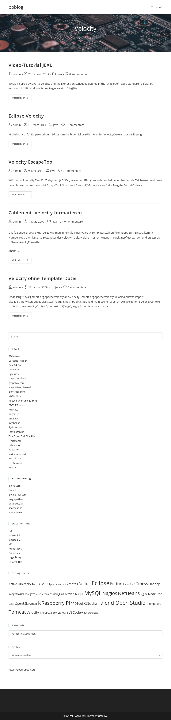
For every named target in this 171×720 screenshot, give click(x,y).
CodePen (14, 369)
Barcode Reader (18, 360)
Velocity (88, 38)
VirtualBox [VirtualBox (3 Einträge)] (51, 612)
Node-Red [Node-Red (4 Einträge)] (155, 594)
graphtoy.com (17, 383)
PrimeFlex (14, 553)
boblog (16, 7)
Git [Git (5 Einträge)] (132, 584)
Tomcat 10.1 (16, 562)
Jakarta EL (14, 539)
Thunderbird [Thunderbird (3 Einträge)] (153, 603)
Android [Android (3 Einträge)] (36, 584)
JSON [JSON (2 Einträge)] (55, 594)
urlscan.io (14, 445)
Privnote (13, 409)
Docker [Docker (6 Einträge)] (84, 583)
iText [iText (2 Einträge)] (27, 594)
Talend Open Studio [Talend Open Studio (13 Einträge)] (122, 602)
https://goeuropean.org (22, 669)
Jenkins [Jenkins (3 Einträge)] (48, 594)
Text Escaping (16, 432)
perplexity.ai (16, 503)
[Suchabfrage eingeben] (85, 336)
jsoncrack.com (17, 391)
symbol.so (14, 423)
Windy (12, 467)
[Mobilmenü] (156, 7)
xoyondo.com (16, 512)
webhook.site (16, 463)
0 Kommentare (78, 74)
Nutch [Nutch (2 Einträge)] (11, 604)
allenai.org (15, 485)
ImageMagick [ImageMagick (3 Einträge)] (16, 594)
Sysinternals (15, 427)
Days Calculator (17, 378)
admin (17, 74)
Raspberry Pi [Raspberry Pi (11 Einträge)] (55, 603)
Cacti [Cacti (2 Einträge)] (65, 584)
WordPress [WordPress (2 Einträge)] (93, 613)
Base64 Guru (16, 365)
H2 (10, 530)
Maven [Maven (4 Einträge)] (69, 594)
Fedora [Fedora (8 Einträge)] (117, 583)
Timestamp (15, 440)
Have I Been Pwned (20, 387)
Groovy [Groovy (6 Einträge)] (141, 583)
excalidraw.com (17, 494)
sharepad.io (15, 508)
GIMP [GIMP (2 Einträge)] (127, 584)
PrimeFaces (15, 548)
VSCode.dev (15, 458)
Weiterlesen (22, 98)
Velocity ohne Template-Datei (43, 278)
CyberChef (15, 374)
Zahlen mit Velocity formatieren (45, 212)
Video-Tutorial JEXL (30, 65)
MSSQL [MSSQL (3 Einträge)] (79, 594)
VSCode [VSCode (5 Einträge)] (75, 612)
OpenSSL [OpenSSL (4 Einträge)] (21, 603)
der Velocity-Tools (68, 237)
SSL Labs (14, 418)
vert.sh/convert (17, 454)
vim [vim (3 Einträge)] (42, 612)
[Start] (79, 38)
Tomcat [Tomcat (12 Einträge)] (17, 611)
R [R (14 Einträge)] (39, 602)
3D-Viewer (14, 356)
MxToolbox (15, 396)
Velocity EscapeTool (31, 162)
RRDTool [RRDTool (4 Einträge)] (77, 603)
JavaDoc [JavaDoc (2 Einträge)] (39, 594)
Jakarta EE (14, 535)
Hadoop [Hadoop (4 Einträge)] (154, 584)
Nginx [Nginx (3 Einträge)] (143, 594)
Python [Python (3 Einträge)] (32, 603)
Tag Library (15, 557)
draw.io (13, 490)
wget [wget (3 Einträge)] (84, 612)
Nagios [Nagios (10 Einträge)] (109, 593)
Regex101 (14, 414)
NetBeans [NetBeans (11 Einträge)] (129, 593)
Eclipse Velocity (26, 116)
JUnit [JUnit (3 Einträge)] (61, 594)
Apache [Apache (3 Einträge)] (53, 584)
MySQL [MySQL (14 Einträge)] (93, 593)
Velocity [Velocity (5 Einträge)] (33, 612)
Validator (14, 449)
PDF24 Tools (16, 405)
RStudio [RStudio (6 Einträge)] (90, 603)
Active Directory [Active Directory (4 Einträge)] (20, 584)
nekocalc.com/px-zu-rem (23, 400)
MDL (11, 544)
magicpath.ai (16, 499)
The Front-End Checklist (22, 436)
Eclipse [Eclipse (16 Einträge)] (100, 583)
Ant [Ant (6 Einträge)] (45, 583)
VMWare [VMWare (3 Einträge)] (63, 612)
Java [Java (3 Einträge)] (32, 594)
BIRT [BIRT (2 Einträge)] (60, 584)
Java (59, 74)
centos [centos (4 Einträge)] (73, 584)
